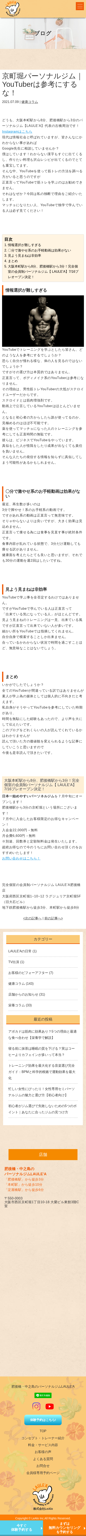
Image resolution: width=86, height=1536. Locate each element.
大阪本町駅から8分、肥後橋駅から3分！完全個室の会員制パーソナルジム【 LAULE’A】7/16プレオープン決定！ (43, 272)
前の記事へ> (53, 918)
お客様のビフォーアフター (28, 973)
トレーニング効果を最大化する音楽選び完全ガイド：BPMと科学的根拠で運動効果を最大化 (41, 1072)
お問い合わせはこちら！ (21, 858)
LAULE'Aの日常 (20, 951)
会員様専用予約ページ (43, 1473)
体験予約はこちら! (43, 1420)
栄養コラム (16, 1005)
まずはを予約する (64, 1528)
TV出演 (13, 962)
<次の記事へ (32, 918)
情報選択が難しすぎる (24, 245)
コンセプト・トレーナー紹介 (43, 1438)
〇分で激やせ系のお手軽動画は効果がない (39, 250)
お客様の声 (43, 1452)
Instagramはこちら (17, 131)
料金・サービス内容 (43, 1445)
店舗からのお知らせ (23, 994)
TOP (43, 1431)
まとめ (13, 261)
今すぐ (21, 1528)
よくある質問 (43, 1459)
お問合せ (43, 1466)
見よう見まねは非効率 (24, 255)
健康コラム (29, 102)
